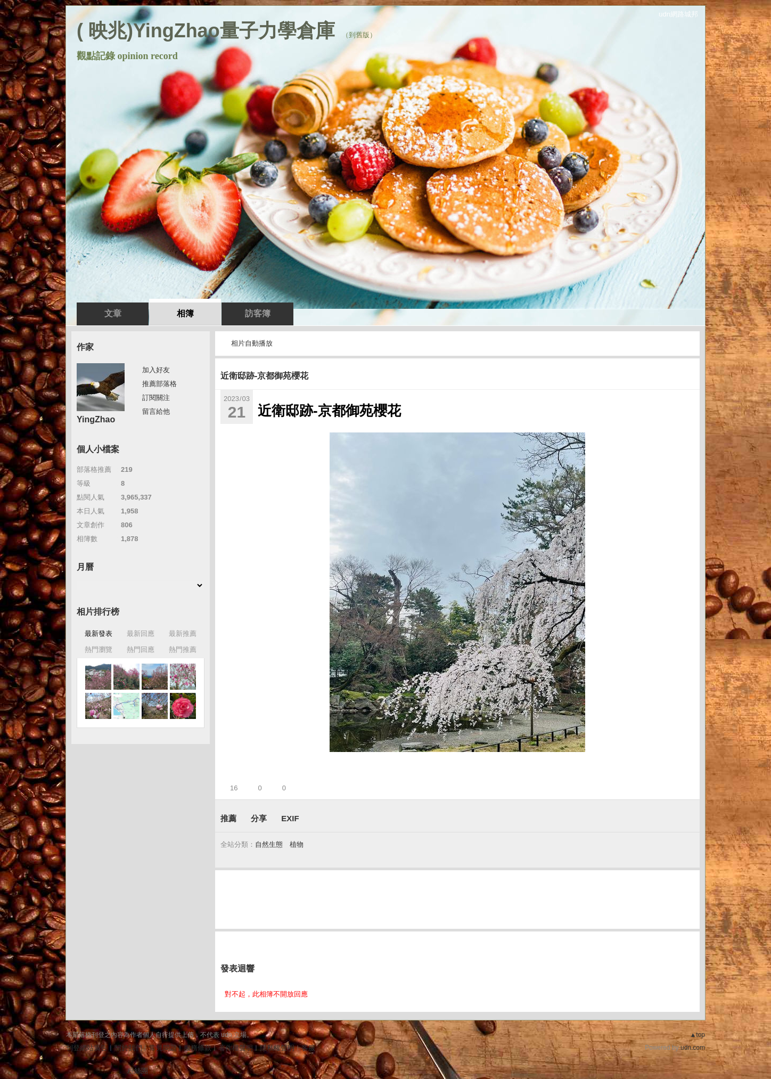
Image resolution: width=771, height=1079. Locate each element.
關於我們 (128, 1048)
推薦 (228, 818)
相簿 (185, 313)
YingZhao (96, 419)
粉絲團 (137, 1071)
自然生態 (269, 844)
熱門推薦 (182, 649)
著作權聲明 (235, 1048)
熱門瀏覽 (98, 649)
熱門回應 (140, 649)
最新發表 (98, 633)
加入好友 (156, 370)
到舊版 (359, 35)
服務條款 (197, 1048)
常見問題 (163, 1048)
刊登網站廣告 (87, 1048)
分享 (259, 818)
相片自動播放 (252, 343)
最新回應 (140, 633)
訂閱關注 (156, 398)
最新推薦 (182, 633)
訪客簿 (257, 313)
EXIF (290, 818)
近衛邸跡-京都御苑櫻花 (264, 375)
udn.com (692, 1047)
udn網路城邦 (678, 14)
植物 (297, 844)
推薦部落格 (159, 384)
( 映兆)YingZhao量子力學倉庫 (206, 31)
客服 (308, 1048)
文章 (112, 313)
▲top (697, 1035)
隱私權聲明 (277, 1048)
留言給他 (156, 411)
